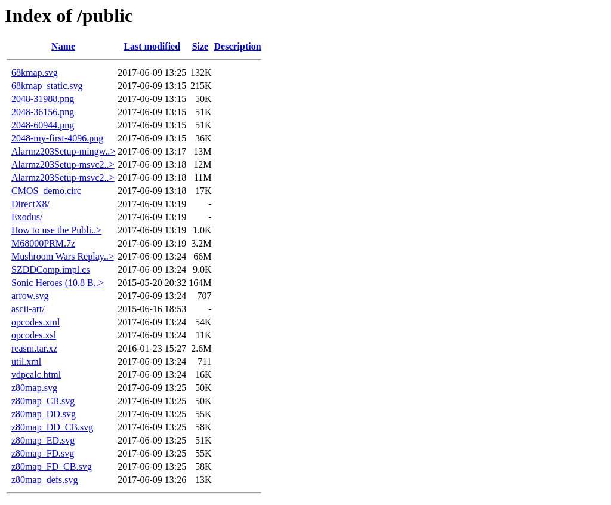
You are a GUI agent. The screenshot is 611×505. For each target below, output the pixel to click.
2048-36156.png (42, 112)
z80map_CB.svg (43, 401)
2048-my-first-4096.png (57, 138)
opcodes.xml (35, 322)
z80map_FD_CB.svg (51, 466)
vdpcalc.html (36, 374)
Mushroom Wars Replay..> (62, 256)
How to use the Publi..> (56, 230)
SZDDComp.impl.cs (50, 269)
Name (63, 46)
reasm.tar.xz (34, 348)
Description (237, 46)
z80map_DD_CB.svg (52, 427)
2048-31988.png (42, 99)
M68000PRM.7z (43, 243)
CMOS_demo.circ (46, 191)
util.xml (26, 361)
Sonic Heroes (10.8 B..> (57, 283)
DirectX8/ (30, 204)
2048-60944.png (42, 125)
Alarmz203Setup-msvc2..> (63, 164)
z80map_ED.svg (43, 440)
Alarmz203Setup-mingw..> (63, 151)
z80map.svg (34, 388)
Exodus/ (26, 217)
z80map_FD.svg (42, 453)
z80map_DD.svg (43, 414)
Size (200, 46)
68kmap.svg (34, 72)
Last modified (152, 46)
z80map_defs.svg (44, 480)
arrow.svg (30, 296)
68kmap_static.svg (47, 86)
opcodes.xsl (33, 335)
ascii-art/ (28, 309)
